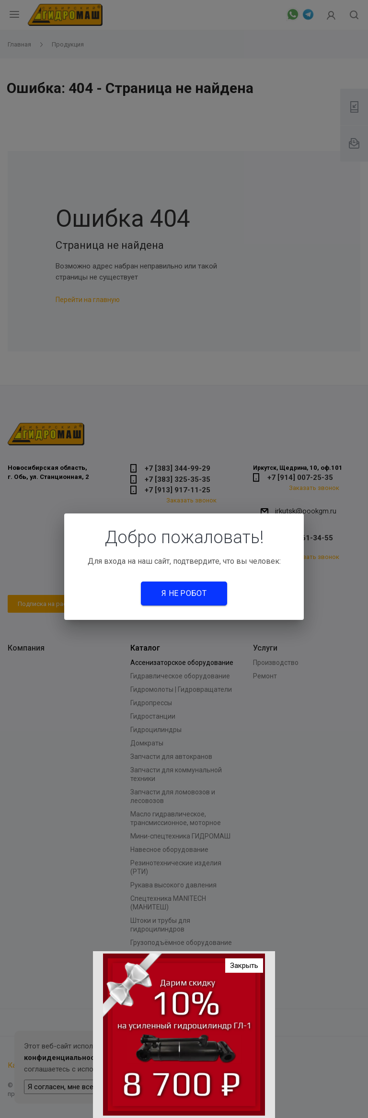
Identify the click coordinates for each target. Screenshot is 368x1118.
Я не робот (184, 593)
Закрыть (244, 969)
